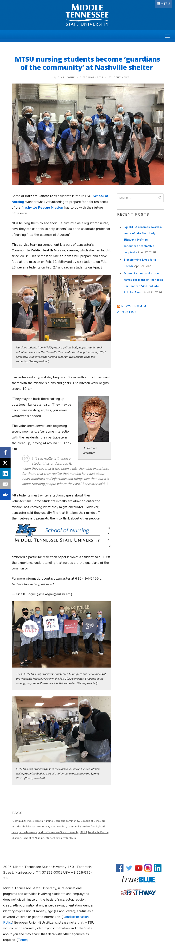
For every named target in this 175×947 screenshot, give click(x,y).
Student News (119, 77)
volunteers (69, 838)
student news (54, 838)
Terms (23, 940)
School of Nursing (33, 838)
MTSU (165, 4)
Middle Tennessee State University (58, 832)
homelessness (28, 832)
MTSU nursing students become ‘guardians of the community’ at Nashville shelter (87, 63)
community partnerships (51, 826)
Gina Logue (66, 77)
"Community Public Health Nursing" (33, 821)
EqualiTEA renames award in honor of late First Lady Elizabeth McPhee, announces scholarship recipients (142, 239)
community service (79, 826)
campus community (67, 821)
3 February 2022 (92, 77)
